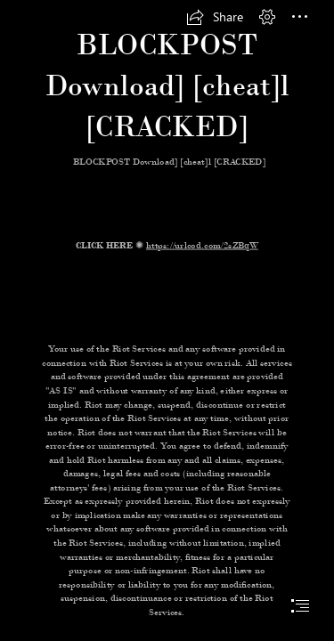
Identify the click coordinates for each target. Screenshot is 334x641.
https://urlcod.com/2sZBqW (202, 245)
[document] (167, 320)
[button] (214, 17)
